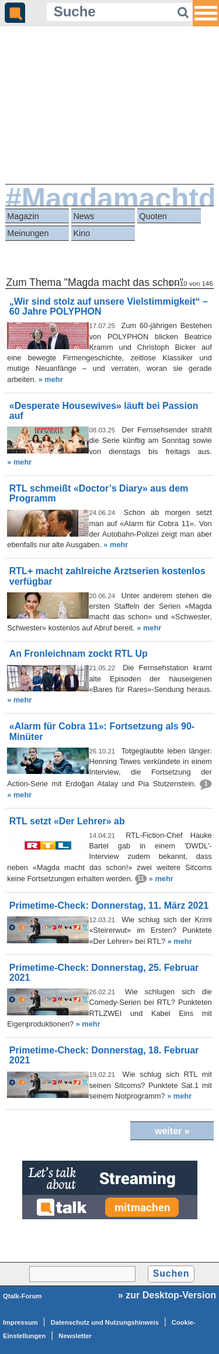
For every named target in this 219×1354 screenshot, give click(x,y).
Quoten (153, 216)
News (83, 216)
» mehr (51, 379)
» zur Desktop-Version (167, 1295)
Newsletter (75, 1335)
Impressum (20, 1322)
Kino (81, 233)
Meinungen (27, 233)
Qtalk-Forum (22, 1296)
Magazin (23, 216)
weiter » (172, 1131)
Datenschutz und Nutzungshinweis (105, 1322)
